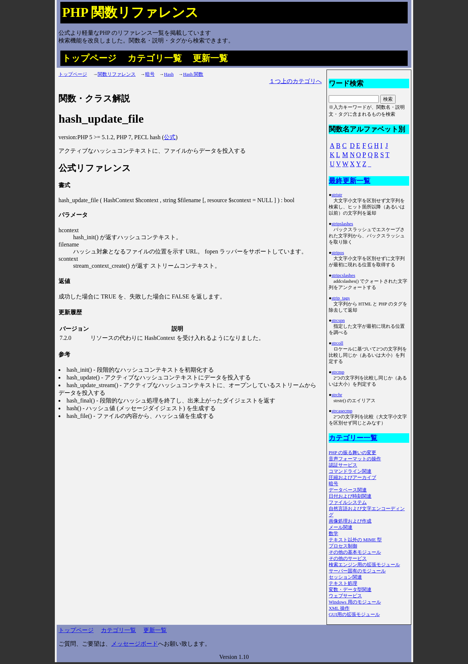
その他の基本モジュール (355, 552)
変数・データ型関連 (350, 589)
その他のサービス (348, 558)
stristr (337, 194)
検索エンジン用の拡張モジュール (364, 564)
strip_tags (341, 298)
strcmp (338, 372)
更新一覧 (210, 58)
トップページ (89, 58)
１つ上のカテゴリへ (295, 81)
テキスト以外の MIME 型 (355, 539)
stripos (338, 252)
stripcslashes (343, 275)
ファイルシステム (348, 502)
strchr (337, 394)
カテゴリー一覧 (353, 438)
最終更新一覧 (349, 181)
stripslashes (342, 223)
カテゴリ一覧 (155, 58)
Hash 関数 (193, 74)
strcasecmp (342, 410)
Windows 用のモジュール (355, 602)
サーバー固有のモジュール (357, 571)
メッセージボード (134, 644)
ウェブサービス (345, 595)
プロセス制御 (343, 546)
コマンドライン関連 (350, 471)
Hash (169, 74)
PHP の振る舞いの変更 (352, 452)
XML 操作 (339, 608)
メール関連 (340, 527)
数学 (333, 533)
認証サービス (343, 465)
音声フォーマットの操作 (355, 458)
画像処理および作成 (350, 521)
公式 (170, 137)
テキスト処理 (343, 583)
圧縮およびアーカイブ (352, 477)
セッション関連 (345, 577)
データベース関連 (348, 490)
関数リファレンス (117, 74)
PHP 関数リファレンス (130, 12)
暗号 (150, 74)
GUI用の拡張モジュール (354, 614)
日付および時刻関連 (350, 496)
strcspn (338, 320)
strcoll (337, 343)
